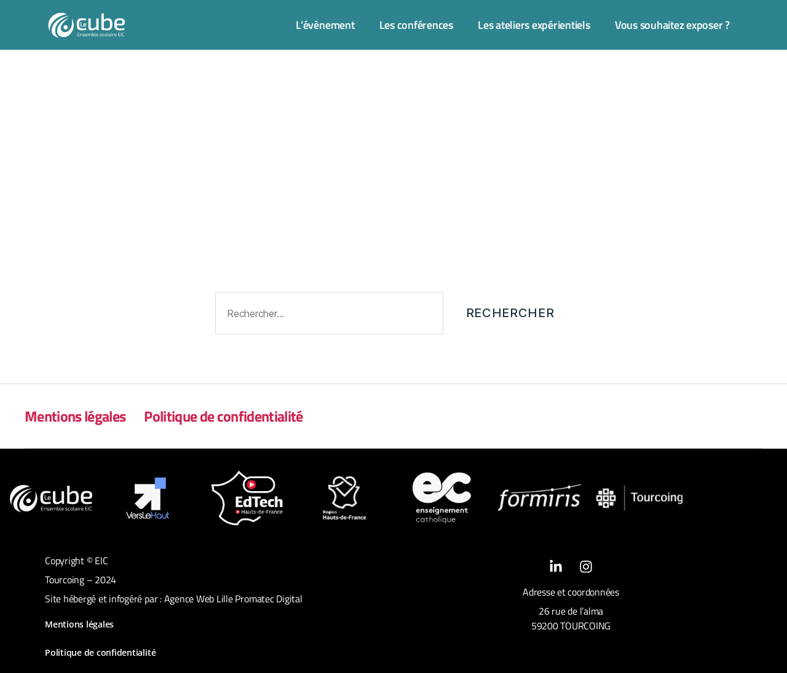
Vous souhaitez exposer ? (672, 25)
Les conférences (416, 25)
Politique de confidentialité (223, 416)
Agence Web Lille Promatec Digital (233, 598)
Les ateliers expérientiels (534, 25)
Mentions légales (75, 416)
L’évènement (325, 25)
